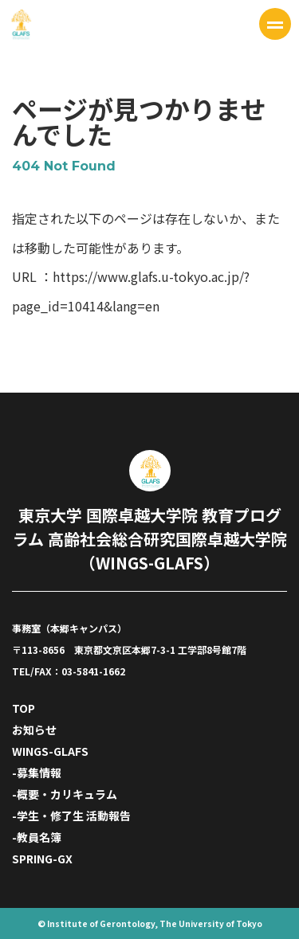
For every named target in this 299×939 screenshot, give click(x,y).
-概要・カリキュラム (64, 794)
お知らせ (34, 730)
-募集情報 (36, 773)
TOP (23, 708)
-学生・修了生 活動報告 (71, 816)
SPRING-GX (42, 859)
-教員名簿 (36, 837)
